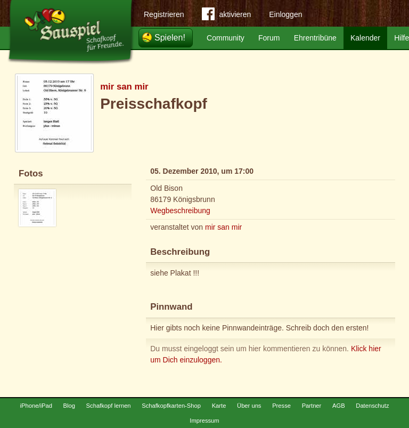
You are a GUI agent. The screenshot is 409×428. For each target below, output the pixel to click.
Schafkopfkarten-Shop (171, 405)
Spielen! (169, 37)
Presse (281, 405)
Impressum (204, 420)
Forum (269, 38)
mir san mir (124, 87)
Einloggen (285, 14)
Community (225, 38)
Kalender (365, 38)
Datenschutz (372, 405)
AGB (338, 405)
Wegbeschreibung (180, 210)
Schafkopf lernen (108, 405)
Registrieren (164, 14)
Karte (219, 405)
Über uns (249, 405)
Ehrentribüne (315, 38)
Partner (312, 405)
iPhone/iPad (36, 405)
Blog (69, 405)
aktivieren (226, 16)
